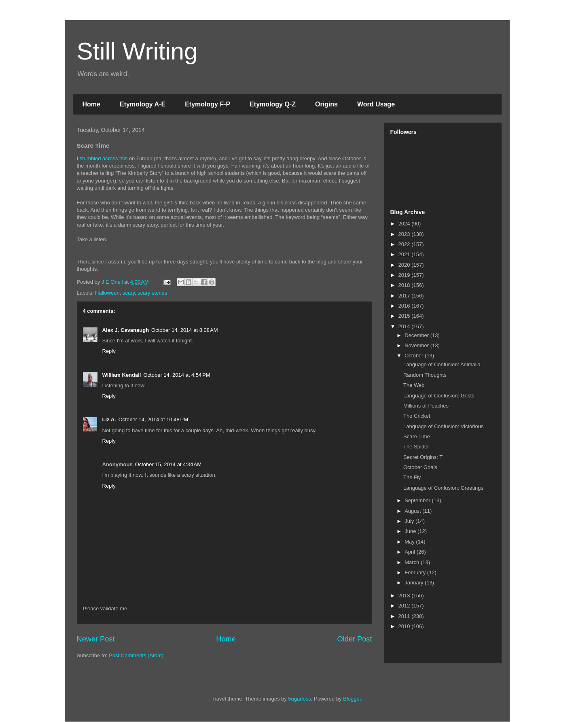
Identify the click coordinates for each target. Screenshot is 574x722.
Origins (326, 104)
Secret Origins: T (423, 457)
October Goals (420, 467)
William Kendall (121, 375)
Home (91, 104)
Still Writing (137, 51)
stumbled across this (104, 158)
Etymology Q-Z (273, 104)
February (416, 572)
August (413, 511)
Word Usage (376, 104)
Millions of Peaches (426, 406)
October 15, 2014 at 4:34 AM (168, 464)
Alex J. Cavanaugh (125, 330)
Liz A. (109, 419)
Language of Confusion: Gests (438, 396)
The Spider (416, 447)
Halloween (107, 293)
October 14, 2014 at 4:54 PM (176, 375)
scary (129, 293)
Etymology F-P (207, 104)
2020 (405, 265)
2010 (405, 626)
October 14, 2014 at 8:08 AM (184, 330)
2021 (405, 254)
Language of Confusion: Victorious (443, 426)
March (413, 562)
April (411, 552)
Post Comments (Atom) (136, 655)
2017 (405, 296)
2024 (405, 224)
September (418, 500)
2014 (405, 326)
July (410, 521)
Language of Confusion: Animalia (442, 364)
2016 (405, 306)
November (417, 345)
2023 (405, 234)
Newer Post (96, 639)
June (411, 531)
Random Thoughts (425, 375)
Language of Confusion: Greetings (443, 488)
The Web (414, 385)
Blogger (352, 699)
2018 (405, 285)
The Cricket (416, 416)
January (415, 583)
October (415, 356)
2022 (405, 244)
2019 (405, 275)
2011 (405, 616)
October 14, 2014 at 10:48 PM (153, 419)
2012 (405, 606)
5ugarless (299, 699)
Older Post (354, 639)
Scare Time (416, 436)
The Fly (412, 477)
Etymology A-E (142, 104)
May (410, 542)
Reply (109, 351)
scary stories (152, 293)
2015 (405, 316)
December (417, 335)
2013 (405, 595)
